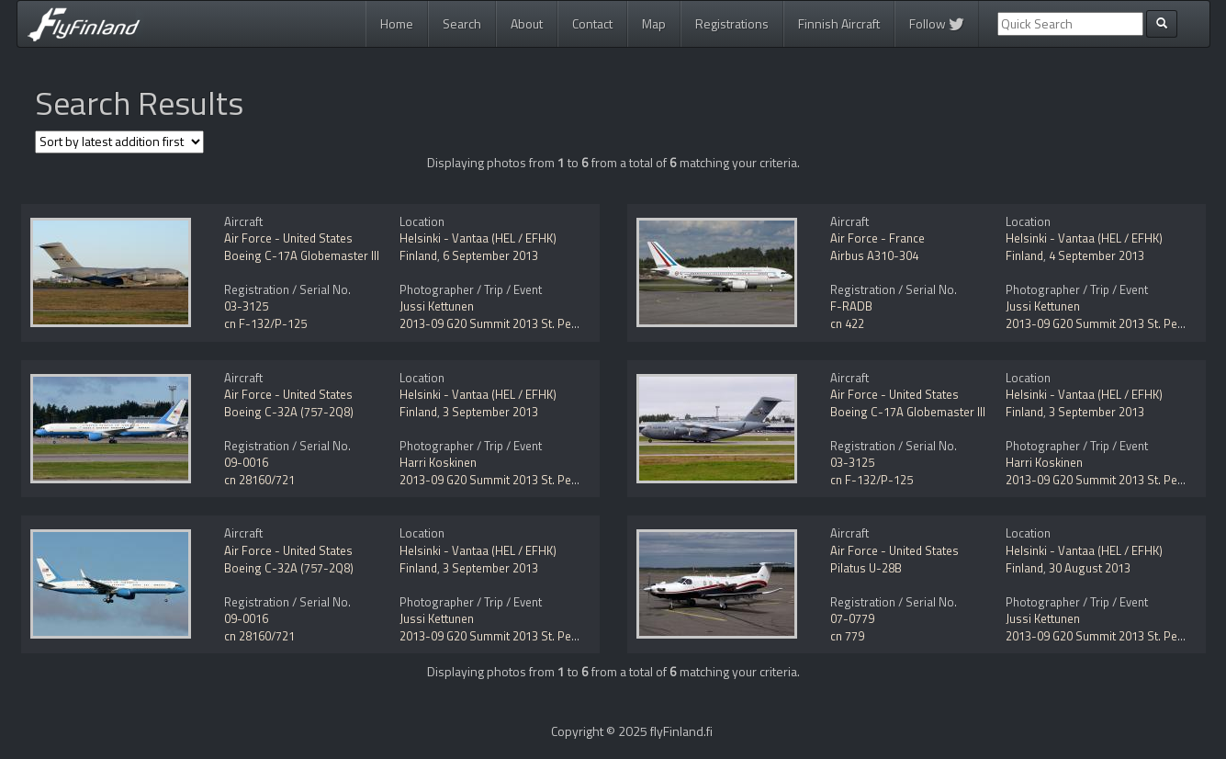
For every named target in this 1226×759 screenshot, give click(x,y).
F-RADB (851, 306)
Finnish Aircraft (839, 23)
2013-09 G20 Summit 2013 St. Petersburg (508, 323)
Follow (936, 23)
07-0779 (852, 618)
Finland (418, 255)
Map (654, 23)
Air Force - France (877, 238)
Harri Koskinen (438, 462)
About (527, 23)
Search (462, 23)
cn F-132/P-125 (265, 323)
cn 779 (847, 636)
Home (396, 23)
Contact (592, 23)
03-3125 (246, 306)
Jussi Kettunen (436, 306)
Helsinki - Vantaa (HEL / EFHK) (478, 238)
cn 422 (847, 323)
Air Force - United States (288, 238)
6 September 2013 (490, 255)
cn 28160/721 (259, 479)
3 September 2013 (490, 411)
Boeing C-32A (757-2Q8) (289, 411)
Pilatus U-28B (866, 568)
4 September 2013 (1096, 255)
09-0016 (246, 462)
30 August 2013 (1089, 568)
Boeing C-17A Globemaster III (301, 255)
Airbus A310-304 (874, 255)
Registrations (732, 23)
